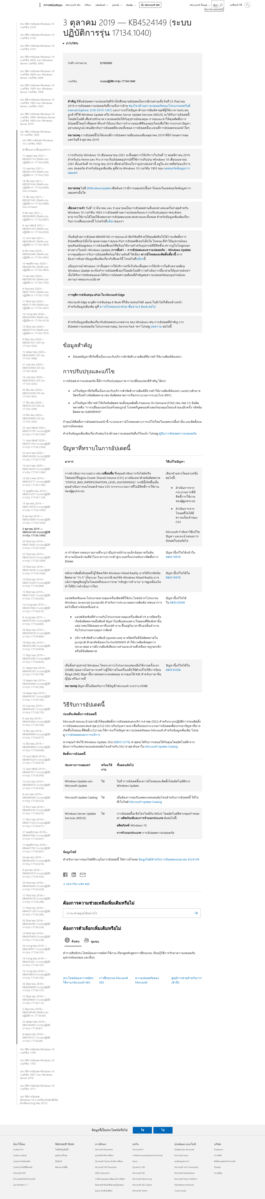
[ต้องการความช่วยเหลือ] (217, 5)
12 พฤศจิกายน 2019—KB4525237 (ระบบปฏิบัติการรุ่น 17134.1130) (36, 494)
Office (88, 4)
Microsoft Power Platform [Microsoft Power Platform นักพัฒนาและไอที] (185, 1178)
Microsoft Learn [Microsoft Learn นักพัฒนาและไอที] (181, 1155)
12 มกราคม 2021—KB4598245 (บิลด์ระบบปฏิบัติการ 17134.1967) (35, 241)
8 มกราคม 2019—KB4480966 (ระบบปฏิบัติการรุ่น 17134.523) (36, 798)
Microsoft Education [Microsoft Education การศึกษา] (104, 1149)
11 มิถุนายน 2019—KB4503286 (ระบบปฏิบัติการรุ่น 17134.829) (36, 658)
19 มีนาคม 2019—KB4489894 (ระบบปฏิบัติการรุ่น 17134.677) (36, 734)
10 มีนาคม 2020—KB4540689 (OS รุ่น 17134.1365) (33, 418)
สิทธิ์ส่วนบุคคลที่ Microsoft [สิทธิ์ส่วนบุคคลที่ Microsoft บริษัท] (224, 1161)
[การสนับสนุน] (53, 5)
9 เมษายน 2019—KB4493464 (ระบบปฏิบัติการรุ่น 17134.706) (36, 722)
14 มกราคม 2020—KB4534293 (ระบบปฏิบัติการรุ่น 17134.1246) (36, 469)
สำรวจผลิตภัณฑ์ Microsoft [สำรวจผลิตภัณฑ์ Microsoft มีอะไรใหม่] (24, 1178)
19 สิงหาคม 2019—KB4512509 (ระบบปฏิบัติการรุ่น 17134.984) (36, 583)
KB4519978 (173, 557)
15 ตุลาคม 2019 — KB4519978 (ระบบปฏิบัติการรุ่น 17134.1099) (36, 507)
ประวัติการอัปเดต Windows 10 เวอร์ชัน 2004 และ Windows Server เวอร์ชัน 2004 (37, 74)
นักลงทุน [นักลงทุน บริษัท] (217, 1167)
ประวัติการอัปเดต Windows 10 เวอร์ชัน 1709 (37, 1051)
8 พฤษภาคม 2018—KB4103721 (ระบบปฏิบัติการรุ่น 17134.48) (36, 1038)
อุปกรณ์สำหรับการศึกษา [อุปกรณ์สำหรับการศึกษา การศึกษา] (104, 1155)
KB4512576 (122, 742)
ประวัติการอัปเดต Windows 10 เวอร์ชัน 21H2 (37, 36)
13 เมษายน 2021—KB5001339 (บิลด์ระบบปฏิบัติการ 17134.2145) (35, 172)
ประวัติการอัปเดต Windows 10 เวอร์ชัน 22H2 (37, 25)
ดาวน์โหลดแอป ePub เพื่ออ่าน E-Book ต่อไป (127, 306)
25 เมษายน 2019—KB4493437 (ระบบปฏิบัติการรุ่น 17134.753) (36, 709)
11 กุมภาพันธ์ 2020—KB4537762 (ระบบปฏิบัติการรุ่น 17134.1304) (36, 444)
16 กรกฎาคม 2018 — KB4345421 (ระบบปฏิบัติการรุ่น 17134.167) (36, 962)
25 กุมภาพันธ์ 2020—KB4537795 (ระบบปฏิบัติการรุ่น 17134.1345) (36, 431)
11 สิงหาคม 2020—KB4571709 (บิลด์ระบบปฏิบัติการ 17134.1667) (35, 305)
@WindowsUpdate (99, 188)
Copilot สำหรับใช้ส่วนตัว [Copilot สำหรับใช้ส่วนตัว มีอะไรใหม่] (22, 1167)
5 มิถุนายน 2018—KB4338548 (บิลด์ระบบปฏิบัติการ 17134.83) (35, 1012)
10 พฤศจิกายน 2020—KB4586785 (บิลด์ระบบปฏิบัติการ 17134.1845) (35, 267)
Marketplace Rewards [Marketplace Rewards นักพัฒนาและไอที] (184, 1184)
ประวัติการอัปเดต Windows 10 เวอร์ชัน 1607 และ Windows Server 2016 (37, 1075)
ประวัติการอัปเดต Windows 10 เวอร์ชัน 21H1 (37, 47)
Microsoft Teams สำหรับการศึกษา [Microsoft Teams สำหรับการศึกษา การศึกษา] (109, 1161)
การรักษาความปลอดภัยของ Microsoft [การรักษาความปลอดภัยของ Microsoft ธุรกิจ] (147, 1155)
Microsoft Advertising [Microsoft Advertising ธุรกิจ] (142, 1178)
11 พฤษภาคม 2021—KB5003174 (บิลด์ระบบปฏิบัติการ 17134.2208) (35, 159)
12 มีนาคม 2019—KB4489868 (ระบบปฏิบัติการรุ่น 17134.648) (36, 747)
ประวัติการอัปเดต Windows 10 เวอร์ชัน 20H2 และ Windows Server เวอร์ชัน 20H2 (37, 60)
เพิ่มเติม (129, 4)
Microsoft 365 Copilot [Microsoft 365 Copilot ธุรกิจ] (142, 1184)
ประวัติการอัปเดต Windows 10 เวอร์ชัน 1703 (37, 1062)
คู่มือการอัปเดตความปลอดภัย (177, 433)
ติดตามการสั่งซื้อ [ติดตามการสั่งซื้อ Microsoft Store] (61, 1167)
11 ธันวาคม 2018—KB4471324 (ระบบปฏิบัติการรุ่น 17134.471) (36, 823)
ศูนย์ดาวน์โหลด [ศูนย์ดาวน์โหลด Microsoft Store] (61, 1155)
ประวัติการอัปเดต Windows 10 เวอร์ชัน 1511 (37, 1087)
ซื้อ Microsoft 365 (150, 4)
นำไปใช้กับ (72, 43)
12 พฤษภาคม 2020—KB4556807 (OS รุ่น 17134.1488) (34, 355)
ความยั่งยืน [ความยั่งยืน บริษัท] (218, 1173)
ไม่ (163, 1130)
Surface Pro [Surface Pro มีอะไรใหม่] (18, 1149)
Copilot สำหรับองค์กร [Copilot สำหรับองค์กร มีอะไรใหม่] (21, 1161)
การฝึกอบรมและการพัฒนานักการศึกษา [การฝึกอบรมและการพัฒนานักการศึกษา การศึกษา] (110, 1178)
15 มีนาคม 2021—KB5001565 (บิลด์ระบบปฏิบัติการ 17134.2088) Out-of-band (35, 202)
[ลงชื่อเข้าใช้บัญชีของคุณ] (240, 5)
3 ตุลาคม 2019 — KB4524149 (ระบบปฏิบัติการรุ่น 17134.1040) (36, 532)
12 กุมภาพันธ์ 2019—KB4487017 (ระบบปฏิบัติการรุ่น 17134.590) (36, 772)
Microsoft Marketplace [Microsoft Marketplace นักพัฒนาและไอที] (184, 1173)
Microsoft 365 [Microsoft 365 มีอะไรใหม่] (19, 1173)
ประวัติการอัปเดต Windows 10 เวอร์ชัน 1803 (35, 133)
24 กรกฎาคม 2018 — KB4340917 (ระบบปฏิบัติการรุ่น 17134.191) (36, 949)
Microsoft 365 (73, 4)
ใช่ (142, 1130)
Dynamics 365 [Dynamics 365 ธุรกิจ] (138, 1167)
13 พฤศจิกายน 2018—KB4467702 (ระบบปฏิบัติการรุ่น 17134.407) (36, 848)
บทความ (156, 326)
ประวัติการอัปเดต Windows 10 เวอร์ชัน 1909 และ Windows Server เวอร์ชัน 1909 (37, 89)
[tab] (73, 941)
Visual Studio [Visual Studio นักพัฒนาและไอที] (180, 1190)
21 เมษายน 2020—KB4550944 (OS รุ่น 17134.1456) (33, 368)
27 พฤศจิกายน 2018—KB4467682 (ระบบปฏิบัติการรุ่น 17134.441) (36, 835)
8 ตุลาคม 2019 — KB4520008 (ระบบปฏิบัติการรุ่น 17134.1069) (36, 519)
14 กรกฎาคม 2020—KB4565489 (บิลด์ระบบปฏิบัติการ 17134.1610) (35, 317)
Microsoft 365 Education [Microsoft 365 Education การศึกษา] (106, 1167)
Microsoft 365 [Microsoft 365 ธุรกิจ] (138, 1173)
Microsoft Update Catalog (161, 746)
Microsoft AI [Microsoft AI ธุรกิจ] (137, 1149)
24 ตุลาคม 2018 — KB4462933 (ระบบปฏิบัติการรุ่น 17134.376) (36, 861)
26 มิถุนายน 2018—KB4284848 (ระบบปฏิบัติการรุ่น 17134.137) (36, 987)
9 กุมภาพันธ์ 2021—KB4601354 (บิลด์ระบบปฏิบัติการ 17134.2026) (35, 229)
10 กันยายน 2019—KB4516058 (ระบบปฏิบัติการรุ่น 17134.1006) (36, 570)
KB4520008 (177, 602)
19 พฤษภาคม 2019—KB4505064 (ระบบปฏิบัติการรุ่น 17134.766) (36, 684)
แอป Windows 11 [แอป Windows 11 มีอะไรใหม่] (20, 1184)
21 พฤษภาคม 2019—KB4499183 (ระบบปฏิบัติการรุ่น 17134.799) (36, 671)
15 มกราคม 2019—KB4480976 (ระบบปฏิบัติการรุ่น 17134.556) (36, 785)
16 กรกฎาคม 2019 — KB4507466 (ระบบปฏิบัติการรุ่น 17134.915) (36, 608)
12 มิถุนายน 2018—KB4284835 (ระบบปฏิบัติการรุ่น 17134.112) (36, 1000)
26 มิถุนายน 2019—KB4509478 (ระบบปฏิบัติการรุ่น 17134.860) (36, 633)
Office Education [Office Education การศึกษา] (102, 1173)
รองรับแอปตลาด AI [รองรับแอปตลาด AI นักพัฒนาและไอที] (181, 1161)
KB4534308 (173, 670)
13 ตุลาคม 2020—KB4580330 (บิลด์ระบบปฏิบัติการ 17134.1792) (35, 279)
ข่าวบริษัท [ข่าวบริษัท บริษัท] (218, 1155)
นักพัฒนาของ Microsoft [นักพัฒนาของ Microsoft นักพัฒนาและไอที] (184, 1149)
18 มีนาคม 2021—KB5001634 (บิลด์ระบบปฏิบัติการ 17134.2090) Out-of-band (35, 186)
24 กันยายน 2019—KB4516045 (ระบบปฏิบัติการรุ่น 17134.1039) (36, 545)
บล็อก (110, 221)
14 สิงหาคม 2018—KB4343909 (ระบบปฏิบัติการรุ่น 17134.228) (36, 937)
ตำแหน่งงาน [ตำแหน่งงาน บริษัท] (218, 1149)
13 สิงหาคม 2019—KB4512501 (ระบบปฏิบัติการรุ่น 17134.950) (36, 595)
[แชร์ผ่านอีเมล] (81, 874)
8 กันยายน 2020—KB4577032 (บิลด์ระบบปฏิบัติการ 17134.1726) (35, 292)
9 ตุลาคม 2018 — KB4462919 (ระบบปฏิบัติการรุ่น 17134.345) (36, 873)
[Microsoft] (25, 5)
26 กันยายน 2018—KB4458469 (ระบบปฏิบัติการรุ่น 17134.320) (36, 886)
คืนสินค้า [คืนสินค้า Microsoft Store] (58, 1161)
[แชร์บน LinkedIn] (72, 874)
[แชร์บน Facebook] (65, 874)
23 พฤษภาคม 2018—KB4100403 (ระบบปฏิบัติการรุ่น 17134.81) (36, 1025)
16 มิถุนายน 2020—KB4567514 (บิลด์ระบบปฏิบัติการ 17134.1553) (35, 330)
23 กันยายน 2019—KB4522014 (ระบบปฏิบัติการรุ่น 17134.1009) (36, 557)
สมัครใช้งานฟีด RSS (78, 883)
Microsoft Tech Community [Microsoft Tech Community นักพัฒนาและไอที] (186, 1167)
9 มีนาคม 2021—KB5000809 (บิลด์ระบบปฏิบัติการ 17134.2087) (35, 216)
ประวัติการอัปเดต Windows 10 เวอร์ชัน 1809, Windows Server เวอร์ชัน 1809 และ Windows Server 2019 (37, 119)
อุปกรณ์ (115, 4)
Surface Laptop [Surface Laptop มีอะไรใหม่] (20, 1155)
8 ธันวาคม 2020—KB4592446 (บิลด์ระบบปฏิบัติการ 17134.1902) (35, 254)
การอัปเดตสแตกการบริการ (83, 735)
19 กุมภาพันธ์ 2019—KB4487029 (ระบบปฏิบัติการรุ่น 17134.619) (36, 760)
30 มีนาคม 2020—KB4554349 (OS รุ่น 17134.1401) (33, 393)
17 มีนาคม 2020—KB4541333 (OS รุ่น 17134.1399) (33, 406)
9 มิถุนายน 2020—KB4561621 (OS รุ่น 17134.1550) (33, 343)
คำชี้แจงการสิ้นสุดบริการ (36, 149)
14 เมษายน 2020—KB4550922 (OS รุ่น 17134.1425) (33, 380)
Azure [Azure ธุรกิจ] (135, 1161)
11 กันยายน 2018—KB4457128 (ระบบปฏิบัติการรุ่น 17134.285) (36, 911)
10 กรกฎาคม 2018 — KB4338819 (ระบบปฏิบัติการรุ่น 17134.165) (36, 974)
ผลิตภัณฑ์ (100, 4)
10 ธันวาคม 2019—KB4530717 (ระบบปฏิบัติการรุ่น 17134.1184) (36, 482)
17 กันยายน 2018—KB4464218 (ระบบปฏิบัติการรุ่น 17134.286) (36, 899)
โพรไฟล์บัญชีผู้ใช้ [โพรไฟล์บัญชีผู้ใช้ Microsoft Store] (62, 1149)
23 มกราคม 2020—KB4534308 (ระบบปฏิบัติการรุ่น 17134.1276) (36, 456)
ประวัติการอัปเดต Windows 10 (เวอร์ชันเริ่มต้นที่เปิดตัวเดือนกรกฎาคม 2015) (39, 1100)
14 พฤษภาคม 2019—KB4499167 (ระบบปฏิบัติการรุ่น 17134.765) (36, 696)
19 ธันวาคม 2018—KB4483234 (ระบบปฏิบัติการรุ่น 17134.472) (36, 810)
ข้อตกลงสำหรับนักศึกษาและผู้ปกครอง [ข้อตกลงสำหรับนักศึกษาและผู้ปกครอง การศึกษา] (109, 1184)
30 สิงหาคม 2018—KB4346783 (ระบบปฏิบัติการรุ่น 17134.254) (36, 924)
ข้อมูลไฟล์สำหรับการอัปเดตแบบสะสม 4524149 (168, 859)
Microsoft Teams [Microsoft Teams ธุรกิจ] (139, 1190)
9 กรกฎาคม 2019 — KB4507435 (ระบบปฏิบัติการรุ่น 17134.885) (36, 621)
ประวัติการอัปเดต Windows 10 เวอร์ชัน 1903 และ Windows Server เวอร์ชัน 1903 (37, 103)
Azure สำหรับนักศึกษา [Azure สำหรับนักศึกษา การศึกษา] (104, 1190)
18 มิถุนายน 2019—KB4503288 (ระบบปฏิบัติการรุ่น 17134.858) (36, 646)
